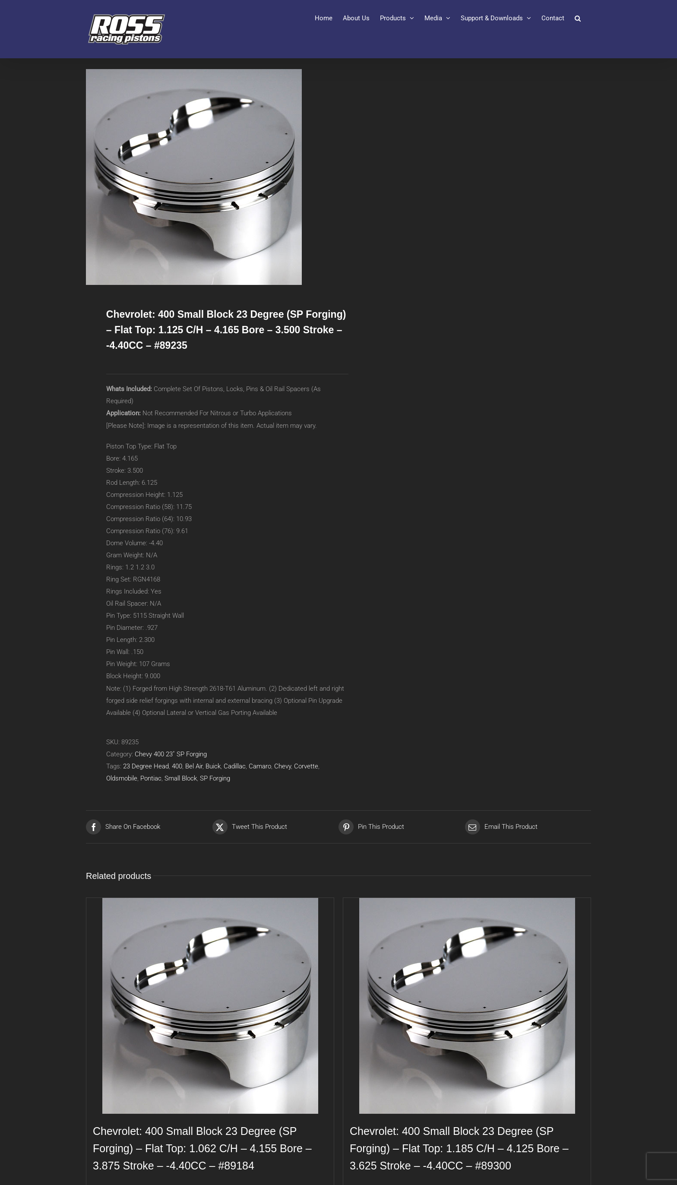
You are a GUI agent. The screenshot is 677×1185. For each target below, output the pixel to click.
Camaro (260, 766)
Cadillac (235, 766)
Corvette (306, 766)
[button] (578, 18)
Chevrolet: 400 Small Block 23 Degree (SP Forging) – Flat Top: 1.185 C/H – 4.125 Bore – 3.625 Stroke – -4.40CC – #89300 (459, 1148)
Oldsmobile (121, 778)
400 (177, 766)
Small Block (181, 778)
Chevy (282, 766)
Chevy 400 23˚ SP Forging (171, 754)
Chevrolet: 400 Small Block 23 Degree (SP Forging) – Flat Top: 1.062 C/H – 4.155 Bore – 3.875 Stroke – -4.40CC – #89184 (202, 1148)
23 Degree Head (146, 766)
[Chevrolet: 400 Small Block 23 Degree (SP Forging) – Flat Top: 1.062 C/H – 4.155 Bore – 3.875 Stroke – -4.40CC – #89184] (210, 1006)
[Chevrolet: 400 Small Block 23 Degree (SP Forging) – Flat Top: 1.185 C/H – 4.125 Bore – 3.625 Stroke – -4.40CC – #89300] (467, 1006)
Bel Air (193, 766)
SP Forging (215, 778)
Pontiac (150, 778)
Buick (213, 766)
